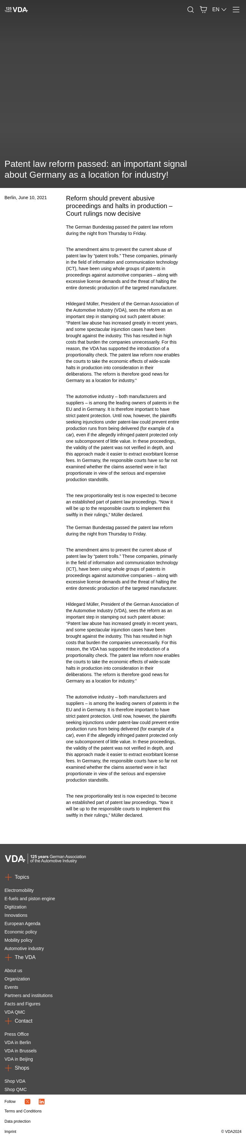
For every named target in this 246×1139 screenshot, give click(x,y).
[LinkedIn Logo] (42, 1101)
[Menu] (236, 9)
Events (11, 987)
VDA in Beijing (18, 1059)
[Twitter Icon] (27, 1101)
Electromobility (19, 890)
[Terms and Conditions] (87, 1111)
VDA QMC (14, 1012)
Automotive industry (24, 948)
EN (219, 9)
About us (13, 970)
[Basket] (203, 9)
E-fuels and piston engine (29, 898)
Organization (17, 978)
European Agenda (22, 923)
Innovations (16, 915)
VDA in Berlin (17, 1042)
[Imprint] (87, 1131)
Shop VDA (14, 1081)
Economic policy (20, 931)
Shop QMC (15, 1089)
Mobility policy (18, 940)
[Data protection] (87, 1121)
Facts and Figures (22, 1003)
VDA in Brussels (20, 1050)
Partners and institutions (28, 995)
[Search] (190, 9)
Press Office (16, 1034)
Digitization (15, 906)
